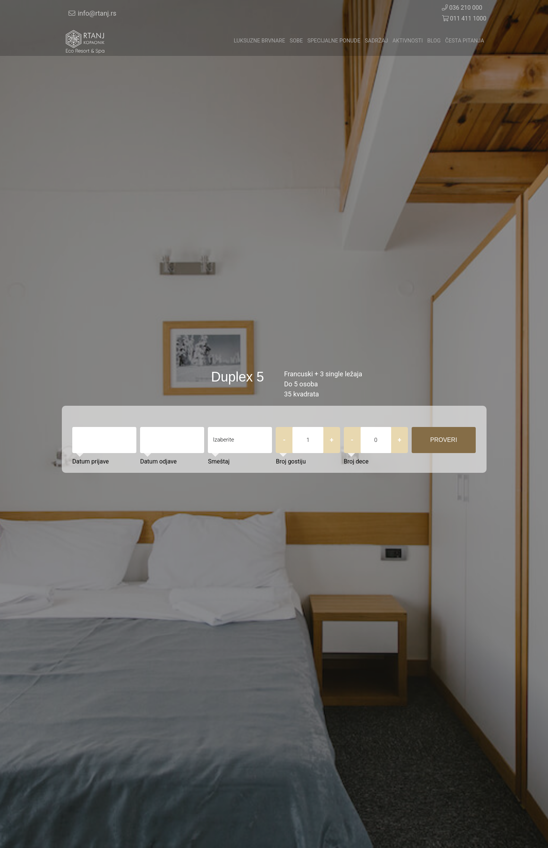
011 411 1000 (464, 18)
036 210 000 (462, 7)
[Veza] (85, 41)
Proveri (443, 440)
